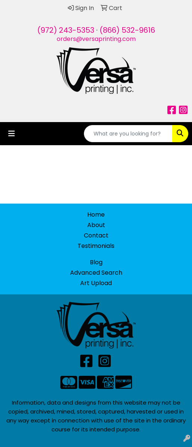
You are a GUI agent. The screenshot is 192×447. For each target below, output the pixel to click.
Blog (96, 262)
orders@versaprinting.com (96, 39)
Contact (96, 235)
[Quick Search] (128, 133)
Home (96, 214)
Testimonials (96, 246)
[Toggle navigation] (11, 133)
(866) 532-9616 (127, 30)
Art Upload (96, 283)
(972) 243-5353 (65, 30)
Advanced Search (96, 272)
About (96, 225)
